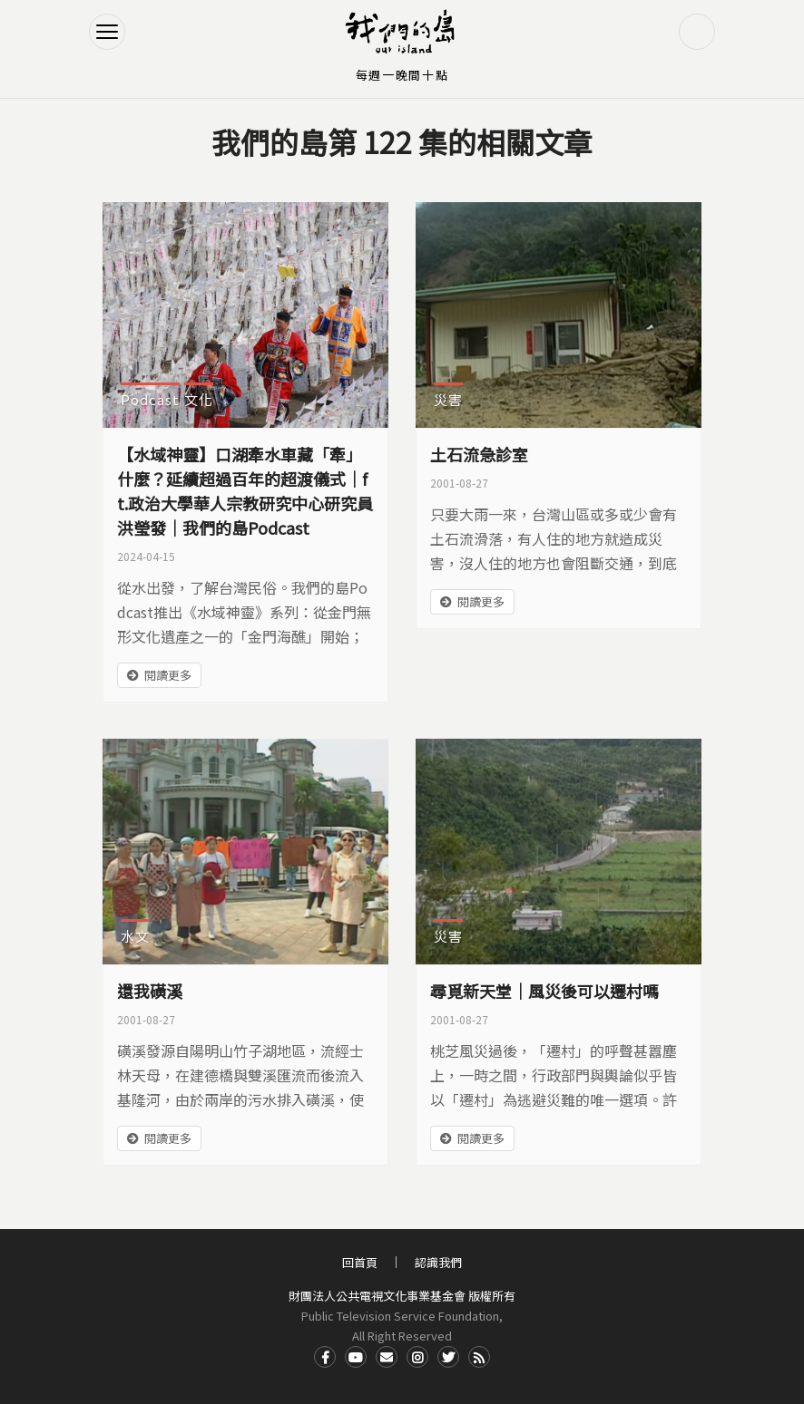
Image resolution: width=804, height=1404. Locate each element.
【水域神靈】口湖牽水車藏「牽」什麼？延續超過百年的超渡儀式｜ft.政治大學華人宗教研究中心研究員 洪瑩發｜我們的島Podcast (245, 490)
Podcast (150, 399)
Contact (386, 1357)
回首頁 (359, 1262)
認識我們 (438, 1262)
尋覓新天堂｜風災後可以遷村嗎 (544, 990)
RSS (479, 1357)
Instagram (417, 1357)
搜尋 (697, 32)
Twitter (448, 1357)
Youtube (356, 1357)
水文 (135, 935)
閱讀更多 (167, 674)
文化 (198, 399)
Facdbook (325, 1357)
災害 (448, 399)
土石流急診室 (479, 454)
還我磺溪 (149, 990)
